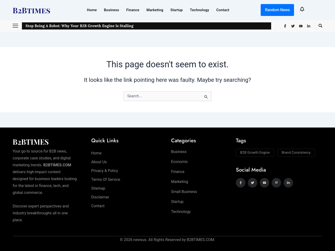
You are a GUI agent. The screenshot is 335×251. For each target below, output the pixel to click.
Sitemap (98, 188)
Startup (176, 10)
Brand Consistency (296, 152)
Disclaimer (100, 197)
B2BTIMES (31, 142)
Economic (179, 161)
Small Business (184, 192)
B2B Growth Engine (255, 152)
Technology (199, 10)
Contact (222, 10)
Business (111, 10)
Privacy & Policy (104, 170)
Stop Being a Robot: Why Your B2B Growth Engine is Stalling (79, 26)
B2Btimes (32, 10)
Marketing (155, 10)
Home (92, 10)
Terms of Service (105, 179)
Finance (132, 10)
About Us (99, 162)
